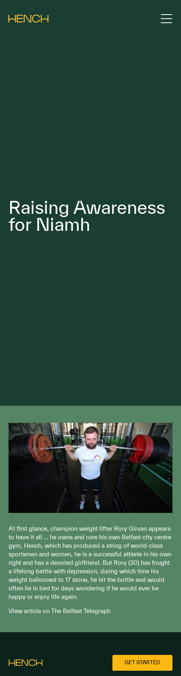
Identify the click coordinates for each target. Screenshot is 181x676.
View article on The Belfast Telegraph (59, 610)
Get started (142, 662)
